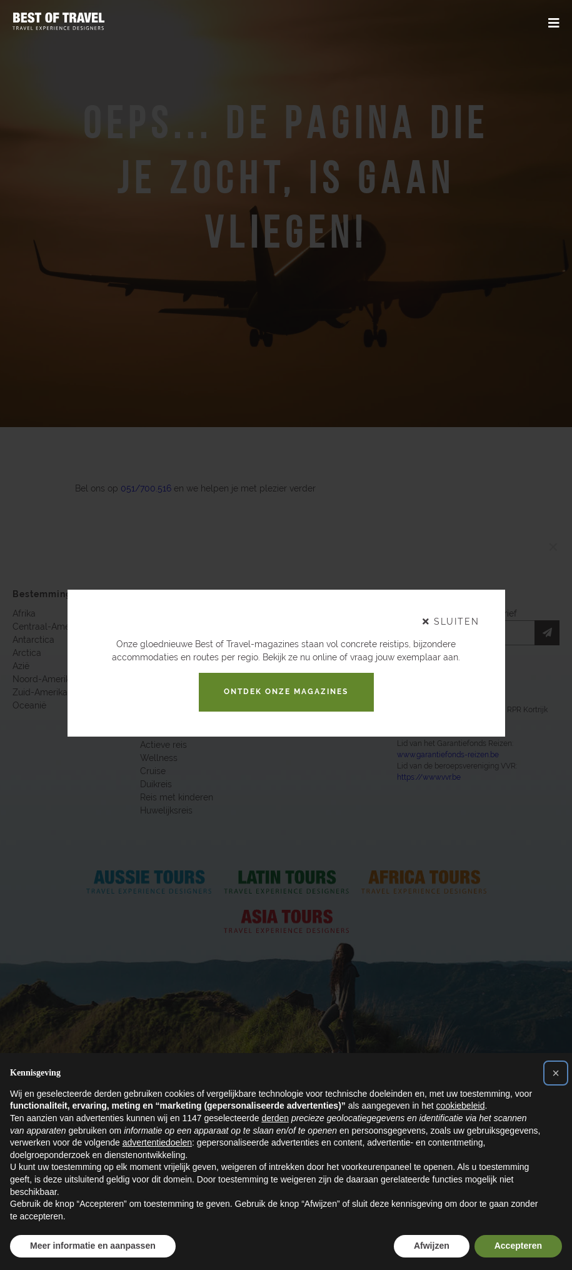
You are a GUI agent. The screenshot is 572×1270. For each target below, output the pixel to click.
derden (275, 1118)
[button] (556, 1073)
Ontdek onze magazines (286, 691)
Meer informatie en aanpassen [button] (93, 1246)
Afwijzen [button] (431, 1246)
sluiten (451, 622)
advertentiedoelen (157, 1142)
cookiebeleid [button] (460, 1106)
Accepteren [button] (518, 1246)
